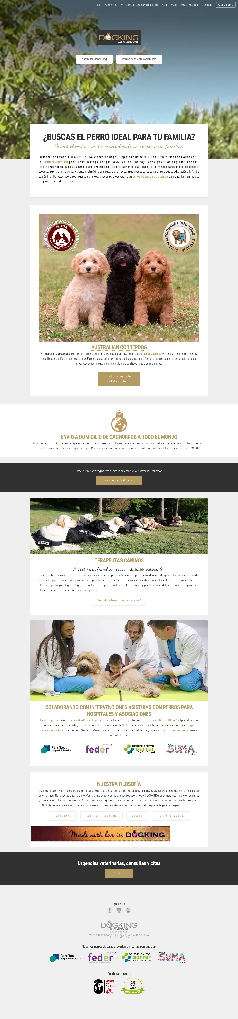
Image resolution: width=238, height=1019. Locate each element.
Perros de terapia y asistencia (141, 5)
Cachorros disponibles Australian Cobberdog (119, 379)
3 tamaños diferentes (150, 354)
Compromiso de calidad (171, 816)
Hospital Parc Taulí (170, 720)
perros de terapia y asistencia (151, 176)
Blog (164, 5)
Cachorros (111, 5)
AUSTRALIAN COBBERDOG (119, 347)
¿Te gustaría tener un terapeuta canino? (119, 600)
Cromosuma (178, 730)
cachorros (146, 443)
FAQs (174, 5)
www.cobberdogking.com (119, 480)
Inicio (98, 5)
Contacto (207, 5)
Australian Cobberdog (94, 59)
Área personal (226, 5)
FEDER (125, 725)
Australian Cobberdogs (84, 720)
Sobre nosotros (189, 5)
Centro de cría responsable (101, 816)
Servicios (137, 816)
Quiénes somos (62, 816)
